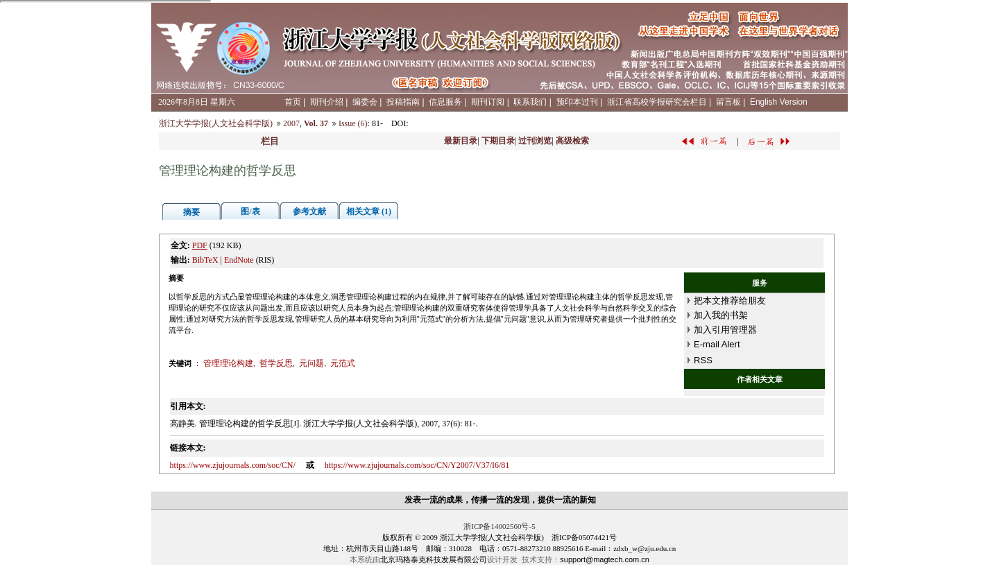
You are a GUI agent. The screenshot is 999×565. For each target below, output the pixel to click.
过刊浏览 (535, 141)
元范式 (342, 363)
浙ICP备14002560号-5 (499, 526)
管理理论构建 (228, 363)
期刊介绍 (326, 102)
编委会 (364, 102)
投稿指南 (403, 102)
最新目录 (460, 141)
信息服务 (445, 102)
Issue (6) (353, 123)
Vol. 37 (316, 123)
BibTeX (205, 260)
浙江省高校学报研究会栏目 (657, 102)
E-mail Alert (717, 344)
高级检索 (572, 141)
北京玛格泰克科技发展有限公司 (433, 559)
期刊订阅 (487, 102)
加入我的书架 (721, 315)
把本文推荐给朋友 (730, 300)
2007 (291, 123)
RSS (703, 360)
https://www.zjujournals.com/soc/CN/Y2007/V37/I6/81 (417, 465)
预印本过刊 (577, 102)
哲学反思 (276, 363)
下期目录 (498, 141)
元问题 (311, 363)
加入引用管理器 (725, 329)
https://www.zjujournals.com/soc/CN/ (233, 465)
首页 (292, 102)
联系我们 (530, 102)
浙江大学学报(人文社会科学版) (216, 123)
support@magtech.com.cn (604, 559)
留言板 (728, 102)
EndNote (239, 260)
